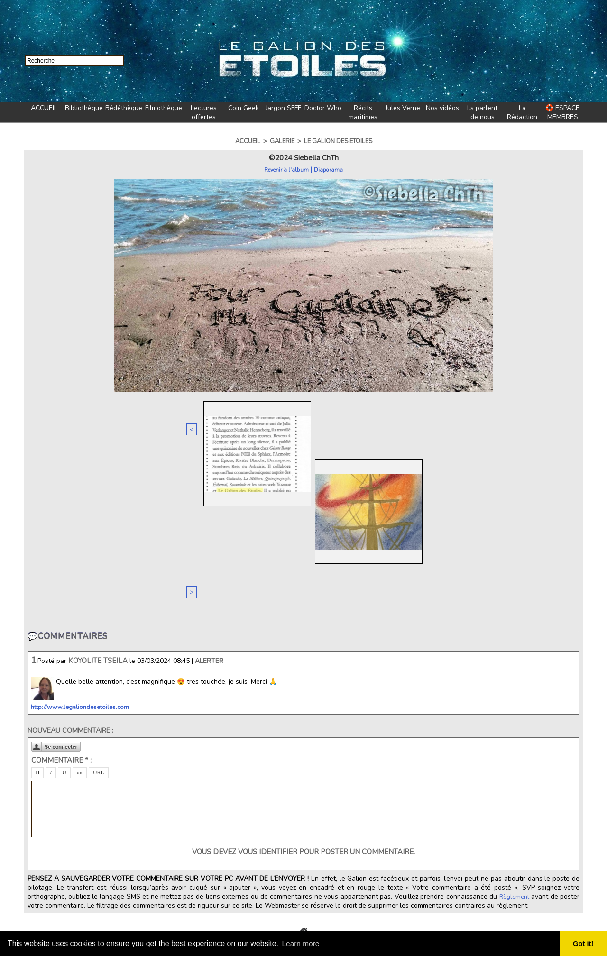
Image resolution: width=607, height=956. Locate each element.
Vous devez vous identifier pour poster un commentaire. (303, 690)
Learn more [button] (301, 943)
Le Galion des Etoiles (338, 141)
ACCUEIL (44, 107)
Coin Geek (243, 107)
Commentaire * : (61, 598)
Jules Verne (403, 107)
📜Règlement (44, 889)
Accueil (247, 141)
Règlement (514, 735)
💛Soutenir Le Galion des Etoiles (70, 837)
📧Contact (39, 816)
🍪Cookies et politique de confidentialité (81, 879)
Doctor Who (322, 107)
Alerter (209, 499)
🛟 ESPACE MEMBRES (562, 112)
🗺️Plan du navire (48, 900)
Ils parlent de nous (482, 112)
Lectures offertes (204, 112)
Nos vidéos (442, 107)
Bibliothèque (84, 107)
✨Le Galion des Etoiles (58, 827)
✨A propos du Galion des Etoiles (72, 858)
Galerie (282, 141)
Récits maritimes (363, 112)
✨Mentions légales (53, 868)
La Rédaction (522, 112)
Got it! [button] (584, 943)
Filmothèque (163, 107)
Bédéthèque (123, 107)
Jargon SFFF (283, 107)
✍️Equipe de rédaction (56, 848)
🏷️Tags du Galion (49, 910)
